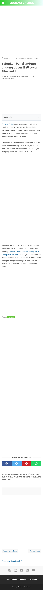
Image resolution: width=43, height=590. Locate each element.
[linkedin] (27, 571)
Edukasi (23, 579)
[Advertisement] (21, 33)
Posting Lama (35, 551)
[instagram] (15, 571)
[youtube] (33, 571)
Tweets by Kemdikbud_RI (12, 561)
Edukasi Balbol (21, 3)
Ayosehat (33, 579)
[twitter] (21, 571)
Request (11, 317)
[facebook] (9, 571)
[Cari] (40, 3)
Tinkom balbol (11, 579)
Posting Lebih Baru (10, 551)
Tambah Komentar (8, 79)
